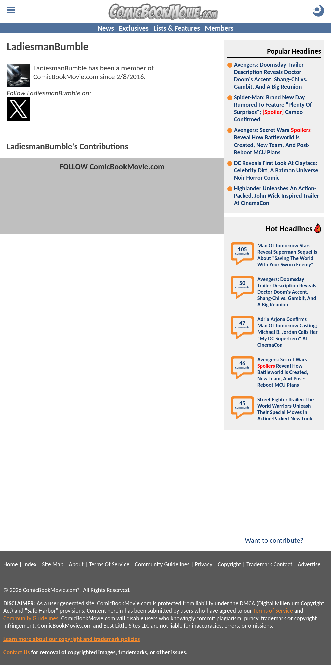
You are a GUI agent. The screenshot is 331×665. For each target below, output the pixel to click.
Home (10, 564)
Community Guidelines (162, 564)
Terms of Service (273, 610)
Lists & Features (177, 28)
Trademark (259, 564)
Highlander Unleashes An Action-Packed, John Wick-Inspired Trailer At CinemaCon (276, 196)
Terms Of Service (109, 564)
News (106, 28)
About (76, 564)
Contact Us (16, 652)
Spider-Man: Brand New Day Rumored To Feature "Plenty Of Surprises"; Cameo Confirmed (273, 108)
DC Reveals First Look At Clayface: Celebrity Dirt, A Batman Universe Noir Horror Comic (276, 170)
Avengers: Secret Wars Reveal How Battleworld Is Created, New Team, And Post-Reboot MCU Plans (272, 141)
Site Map (52, 564)
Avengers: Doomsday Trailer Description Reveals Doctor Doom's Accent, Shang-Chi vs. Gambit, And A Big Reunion (270, 75)
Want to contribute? (274, 536)
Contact (282, 564)
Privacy (203, 564)
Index (29, 564)
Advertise (309, 564)
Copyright (229, 564)
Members (219, 28)
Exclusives (134, 28)
